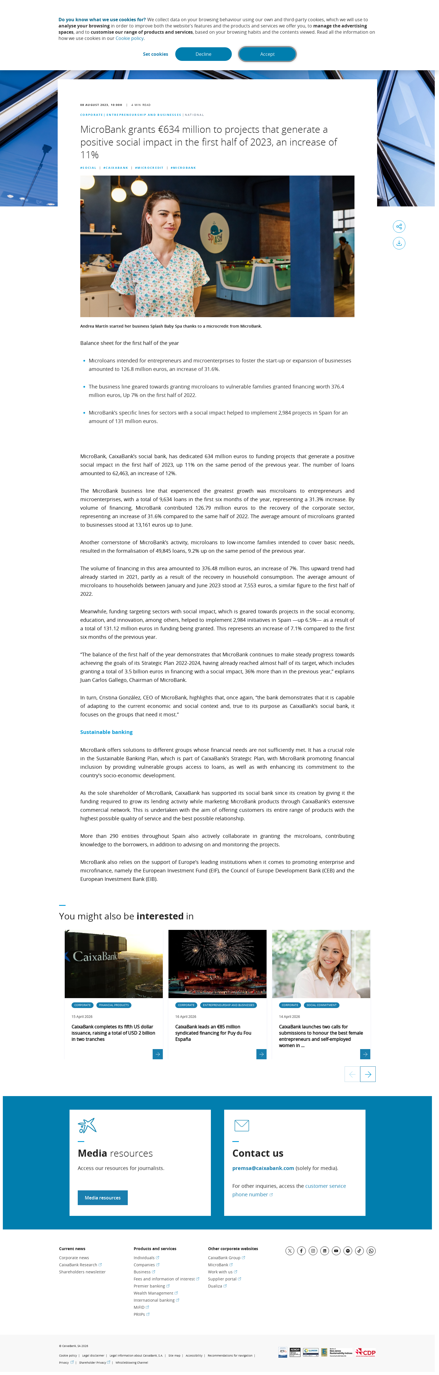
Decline (203, 54)
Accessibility (194, 1355)
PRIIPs (142, 1314)
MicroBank (220, 1264)
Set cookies (155, 54)
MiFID (141, 1307)
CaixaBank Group (226, 1257)
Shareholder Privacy (94, 1363)
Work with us (222, 1271)
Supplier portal (224, 1279)
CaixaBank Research (80, 1264)
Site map (174, 1355)
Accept (267, 54)
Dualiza (217, 1286)
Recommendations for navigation (230, 1355)
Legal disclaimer (93, 1355)
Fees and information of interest (166, 1279)
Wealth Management (156, 1293)
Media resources (103, 1198)
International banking (156, 1300)
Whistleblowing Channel (132, 1363)
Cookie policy (130, 38)
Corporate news (74, 1257)
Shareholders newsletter (82, 1271)
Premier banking (152, 1286)
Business (144, 1271)
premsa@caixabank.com (263, 1168)
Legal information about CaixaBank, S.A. (136, 1355)
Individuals (146, 1257)
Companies (146, 1264)
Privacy (66, 1363)
